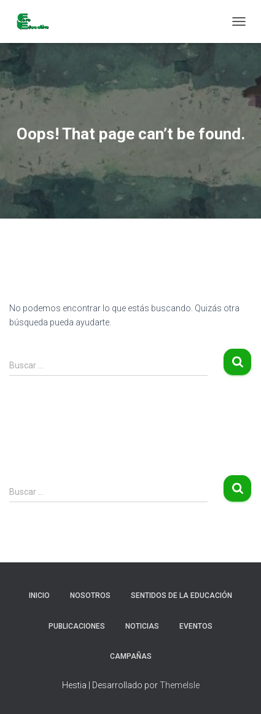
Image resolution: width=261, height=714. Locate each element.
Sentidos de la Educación (181, 595)
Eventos (195, 626)
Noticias (142, 626)
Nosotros (90, 595)
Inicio (39, 595)
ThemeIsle (180, 685)
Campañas (131, 656)
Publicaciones (77, 626)
